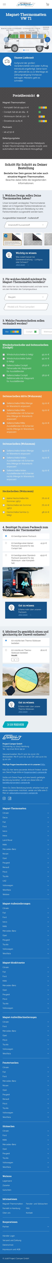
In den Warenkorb (15, 725)
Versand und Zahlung (12, 1240)
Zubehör (6, 1185)
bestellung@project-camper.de (16, 783)
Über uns (7, 1213)
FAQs (42, 764)
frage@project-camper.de (35, 772)
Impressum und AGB (11, 1249)
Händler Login (9, 1236)
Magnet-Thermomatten (13, 1204)
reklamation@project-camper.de (23, 793)
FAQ (27, 1208)
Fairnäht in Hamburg (11, 1208)
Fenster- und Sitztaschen (37, 1204)
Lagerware (7, 1181)
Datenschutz (8, 1245)
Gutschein (7, 1190)
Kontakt (29, 1213)
